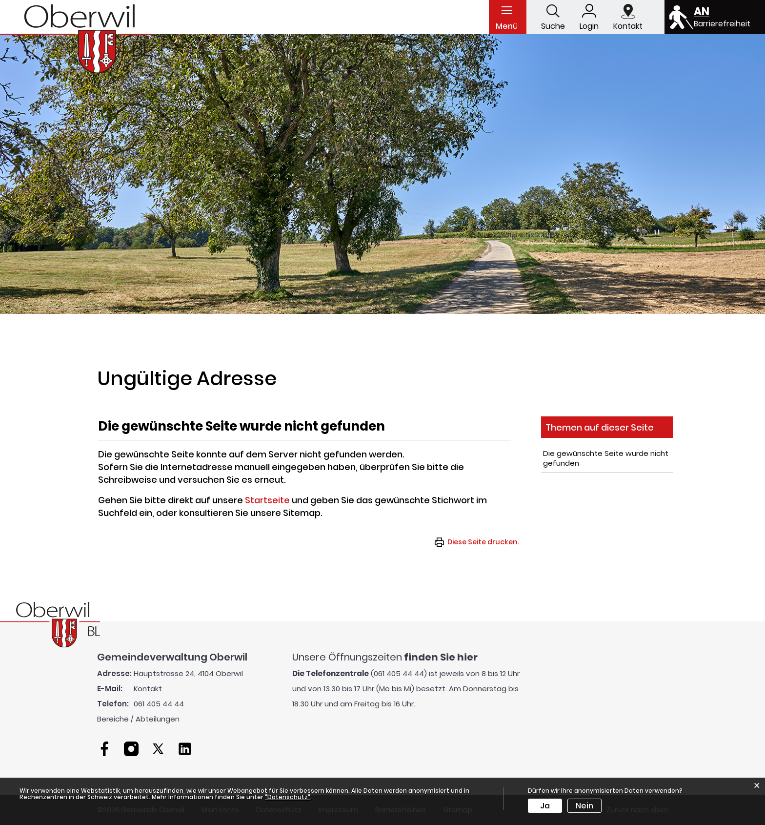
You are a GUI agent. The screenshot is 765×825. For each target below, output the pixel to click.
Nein (584, 805)
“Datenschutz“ (287, 797)
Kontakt (148, 688)
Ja (545, 805)
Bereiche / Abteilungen (138, 719)
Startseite (267, 500)
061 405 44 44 (159, 704)
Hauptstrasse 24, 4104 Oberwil (188, 673)
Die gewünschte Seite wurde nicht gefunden (605, 458)
